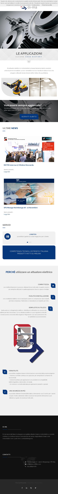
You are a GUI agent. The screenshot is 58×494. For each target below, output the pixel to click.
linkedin (27, 488)
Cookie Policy (30, 482)
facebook (22, 488)
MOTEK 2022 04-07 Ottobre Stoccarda (19, 165)
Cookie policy (36, 5)
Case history (33, 56)
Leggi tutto (7, 171)
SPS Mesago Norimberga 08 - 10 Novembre (21, 208)
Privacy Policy (39, 482)
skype (31, 488)
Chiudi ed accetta (47, 5)
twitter (36, 488)
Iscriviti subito (29, 117)
